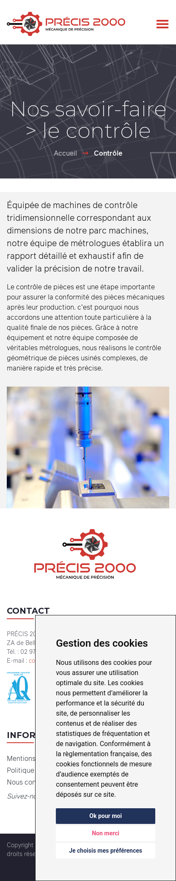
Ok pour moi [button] (105, 815)
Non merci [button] (105, 833)
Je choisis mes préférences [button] (105, 850)
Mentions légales (33, 758)
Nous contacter (31, 782)
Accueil (65, 153)
